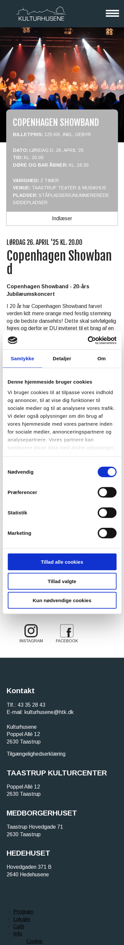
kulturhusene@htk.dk (49, 712)
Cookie (34, 941)
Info (17, 933)
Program (23, 911)
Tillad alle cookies (62, 562)
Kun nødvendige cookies (62, 600)
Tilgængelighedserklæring (36, 754)
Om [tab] (102, 358)
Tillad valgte (62, 581)
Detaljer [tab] (62, 358)
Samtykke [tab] (22, 358)
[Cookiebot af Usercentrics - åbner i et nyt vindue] (88, 340)
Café (18, 926)
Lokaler (21, 919)
